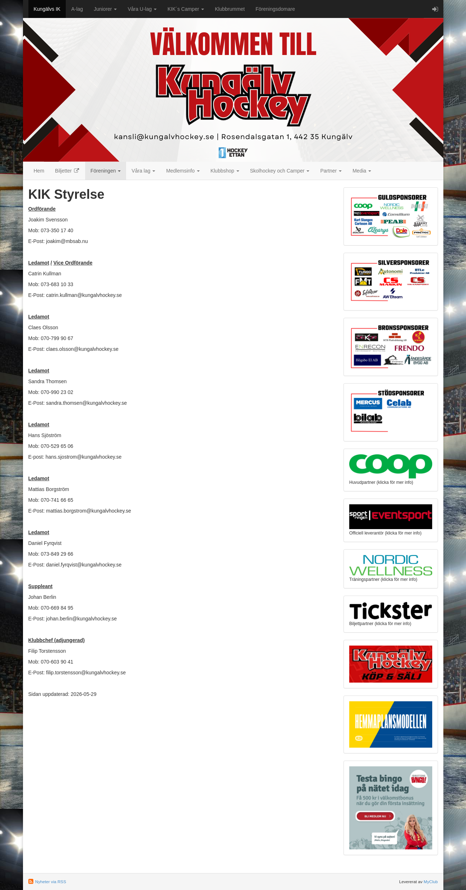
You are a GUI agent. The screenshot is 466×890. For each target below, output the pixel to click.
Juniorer (105, 9)
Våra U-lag (142, 9)
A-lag (77, 9)
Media (361, 171)
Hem (39, 171)
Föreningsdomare (275, 9)
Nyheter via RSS (50, 881)
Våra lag (143, 171)
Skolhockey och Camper (280, 171)
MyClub (431, 881)
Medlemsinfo (182, 171)
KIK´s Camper (185, 9)
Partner (331, 171)
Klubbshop (225, 171)
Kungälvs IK (47, 9)
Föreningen (106, 171)
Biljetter (67, 171)
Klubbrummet (230, 9)
